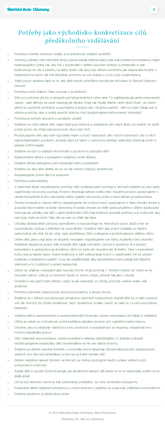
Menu (152, 9)
